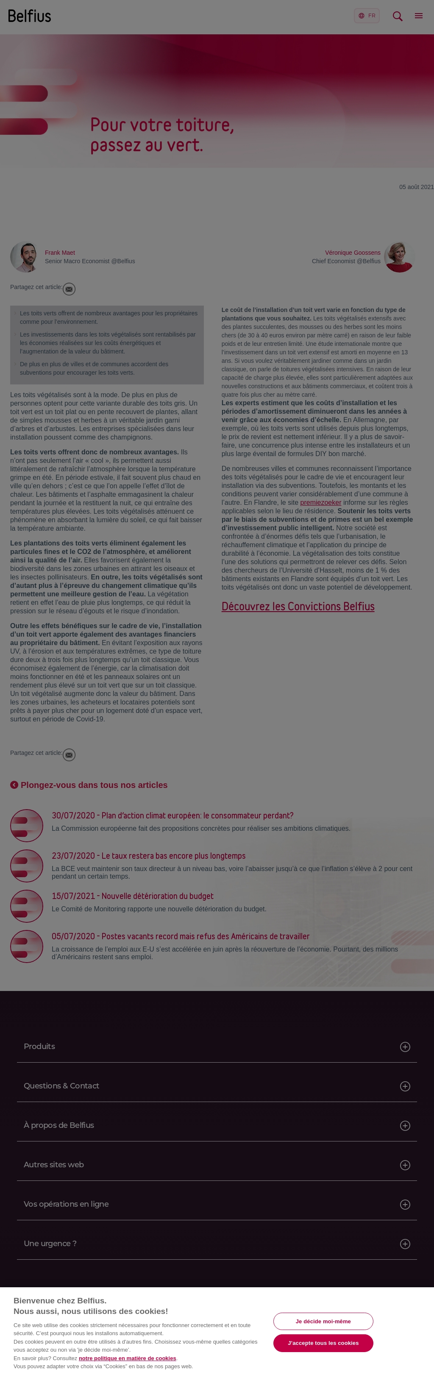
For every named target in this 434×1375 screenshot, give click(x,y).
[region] (217, 1331)
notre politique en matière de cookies (127, 1358)
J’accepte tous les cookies (323, 1343)
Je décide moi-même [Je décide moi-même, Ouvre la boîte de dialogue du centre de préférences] (323, 1321)
